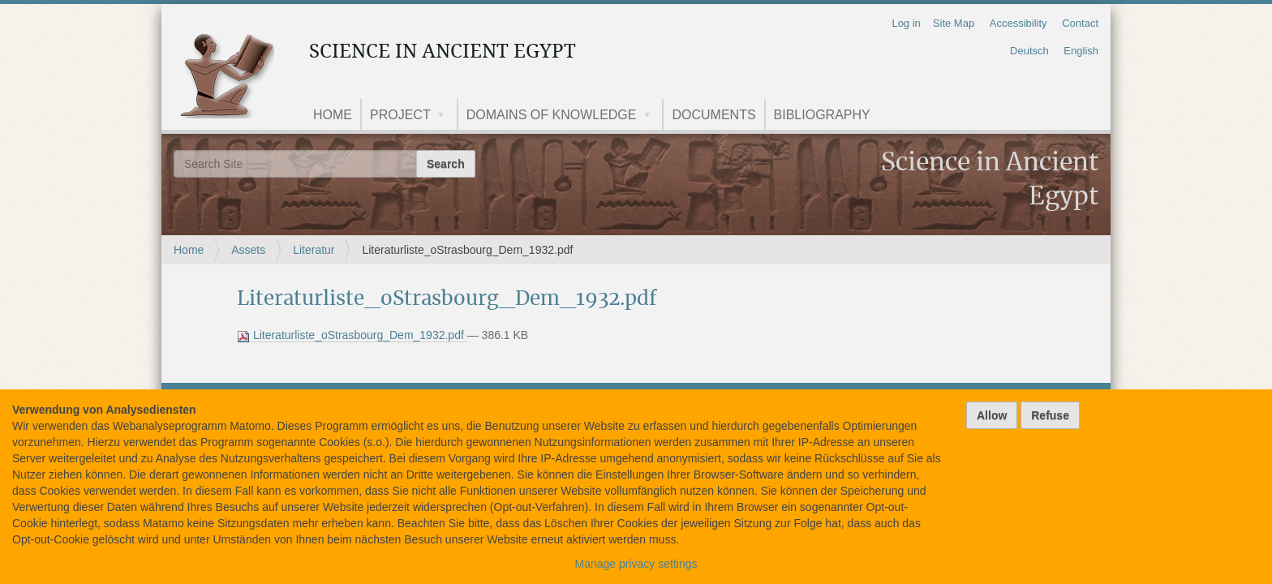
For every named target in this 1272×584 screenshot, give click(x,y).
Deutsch (1029, 51)
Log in (906, 23)
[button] (447, 116)
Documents (713, 115)
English (1081, 51)
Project (400, 115)
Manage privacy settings (636, 563)
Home (332, 115)
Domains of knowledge (551, 115)
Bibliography (822, 115)
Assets (248, 249)
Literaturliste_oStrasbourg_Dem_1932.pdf (352, 335)
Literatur (313, 249)
